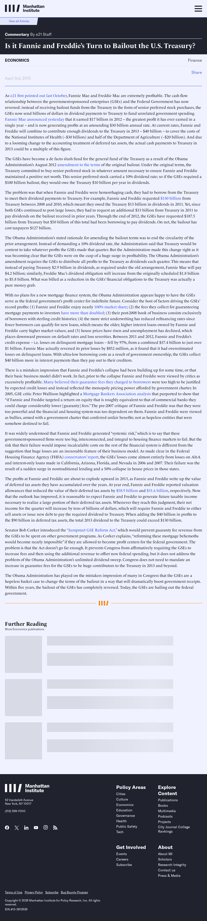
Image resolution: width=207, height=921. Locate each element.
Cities (120, 794)
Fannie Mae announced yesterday (34, 119)
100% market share (110, 306)
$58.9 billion (127, 490)
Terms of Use (13, 892)
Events (121, 854)
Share (196, 72)
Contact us (166, 870)
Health (121, 821)
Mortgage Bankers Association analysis (117, 393)
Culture (122, 799)
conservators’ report (81, 456)
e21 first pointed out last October (38, 95)
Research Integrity (172, 864)
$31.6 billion (157, 490)
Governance (125, 815)
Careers (122, 859)
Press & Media (169, 875)
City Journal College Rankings (174, 829)
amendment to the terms (78, 164)
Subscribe (124, 864)
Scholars (165, 859)
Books (163, 805)
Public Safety (126, 826)
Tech (119, 832)
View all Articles (19, 21)
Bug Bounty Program (74, 892)
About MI (165, 854)
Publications (168, 800)
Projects (164, 822)
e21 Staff (43, 34)
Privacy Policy (34, 892)
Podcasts (165, 816)
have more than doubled (82, 312)
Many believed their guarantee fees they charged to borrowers (97, 381)
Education (124, 810)
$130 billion (171, 198)
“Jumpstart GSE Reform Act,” (92, 529)
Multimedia (167, 811)
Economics (17, 60)
